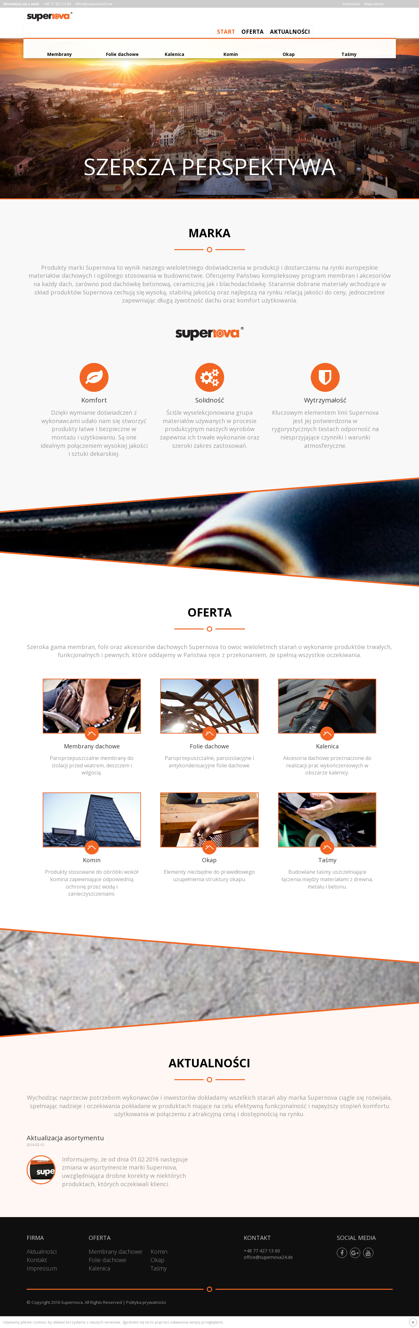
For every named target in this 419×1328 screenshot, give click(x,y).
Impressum (351, 4)
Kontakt (37, 1260)
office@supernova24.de (93, 4)
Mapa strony (374, 4)
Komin (159, 1251)
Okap (157, 1260)
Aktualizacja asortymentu (65, 1138)
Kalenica (99, 1268)
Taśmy (159, 1268)
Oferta (335, 24)
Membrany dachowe (115, 1251)
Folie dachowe (107, 1260)
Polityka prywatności (146, 1302)
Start (309, 24)
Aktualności (372, 24)
